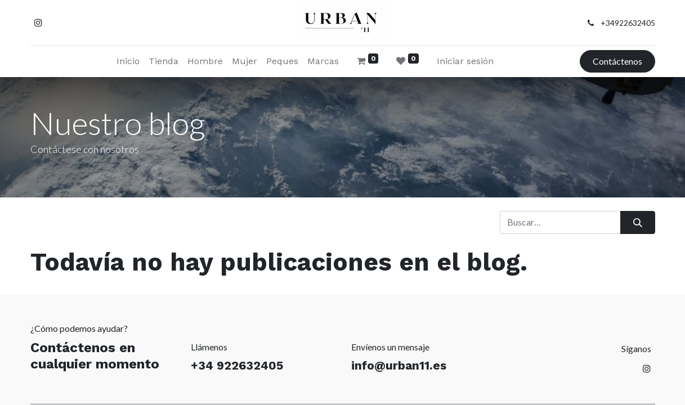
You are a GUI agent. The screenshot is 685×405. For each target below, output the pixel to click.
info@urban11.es (398, 365)
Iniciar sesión (465, 61)
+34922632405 (628, 23)
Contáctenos (617, 61)
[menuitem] (128, 61)
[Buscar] (637, 222)
